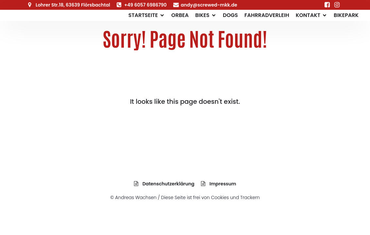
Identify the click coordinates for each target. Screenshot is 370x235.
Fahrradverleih (266, 15)
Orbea (180, 15)
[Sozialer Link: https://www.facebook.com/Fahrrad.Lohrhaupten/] (327, 5)
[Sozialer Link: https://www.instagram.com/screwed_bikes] (337, 5)
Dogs (230, 15)
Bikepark (346, 15)
